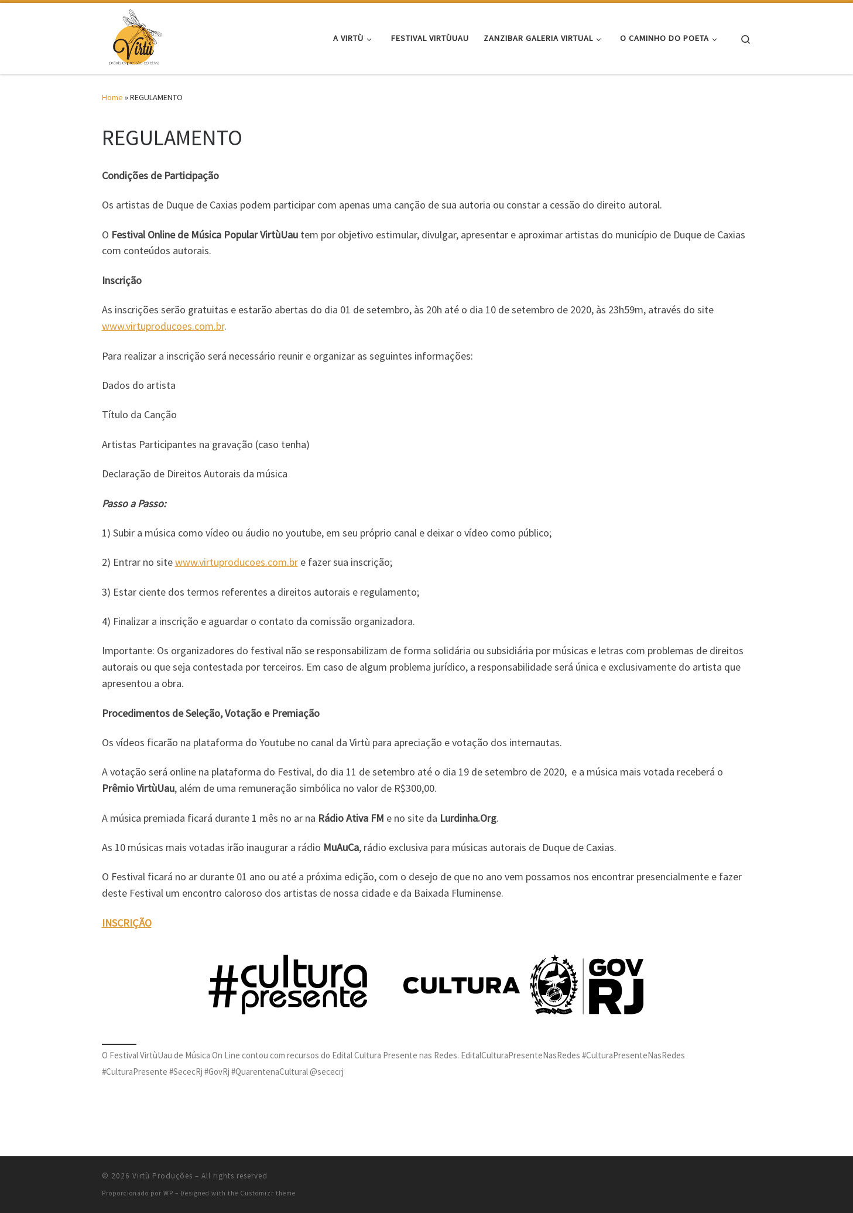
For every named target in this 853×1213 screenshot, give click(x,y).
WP (168, 1193)
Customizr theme (268, 1193)
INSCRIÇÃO (127, 923)
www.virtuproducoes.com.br (163, 326)
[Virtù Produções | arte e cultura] (135, 36)
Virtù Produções (162, 1176)
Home (112, 97)
